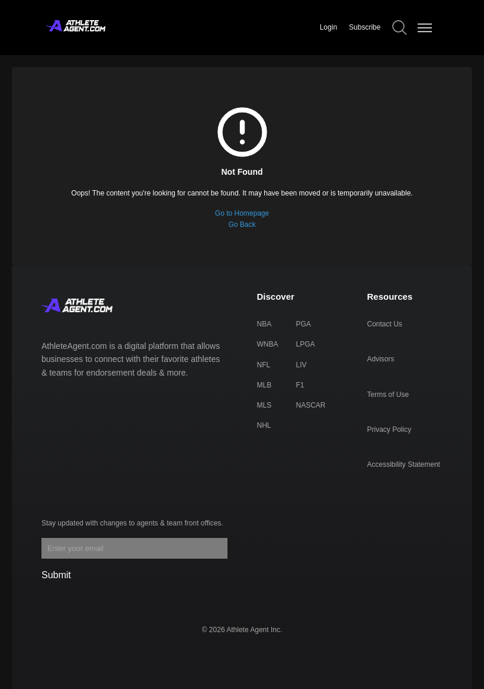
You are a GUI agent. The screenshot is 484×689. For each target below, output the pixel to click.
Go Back (241, 224)
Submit (56, 575)
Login (328, 27)
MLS (264, 405)
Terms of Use (388, 394)
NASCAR (311, 405)
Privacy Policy (389, 429)
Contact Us (384, 324)
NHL (264, 425)
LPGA (305, 344)
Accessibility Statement (403, 464)
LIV (301, 365)
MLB (264, 385)
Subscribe (364, 27)
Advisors (381, 359)
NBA (264, 324)
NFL (264, 365)
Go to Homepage (242, 213)
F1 (300, 385)
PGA (303, 324)
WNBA (267, 344)
